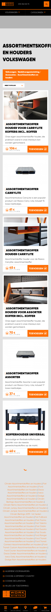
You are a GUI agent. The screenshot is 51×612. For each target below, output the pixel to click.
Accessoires (10, 75)
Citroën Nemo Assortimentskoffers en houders (25, 505)
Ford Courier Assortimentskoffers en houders (25, 550)
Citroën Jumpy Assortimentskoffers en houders (25, 508)
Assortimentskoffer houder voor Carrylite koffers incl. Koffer (23, 128)
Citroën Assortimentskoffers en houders (23, 483)
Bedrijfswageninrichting (29, 72)
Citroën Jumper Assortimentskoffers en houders (25, 511)
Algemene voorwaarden (17, 571)
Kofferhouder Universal (25, 434)
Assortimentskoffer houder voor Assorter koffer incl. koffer (23, 312)
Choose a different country (19, 576)
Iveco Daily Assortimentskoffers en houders (25, 556)
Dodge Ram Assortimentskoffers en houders (25, 559)
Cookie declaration (15, 581)
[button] (13, 85)
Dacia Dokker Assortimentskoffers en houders (25, 553)
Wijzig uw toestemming (17, 586)
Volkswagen (11, 72)
